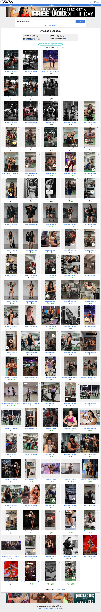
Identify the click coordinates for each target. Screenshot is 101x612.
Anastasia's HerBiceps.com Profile (50, 44)
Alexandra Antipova (40, 582)
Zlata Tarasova (18, 556)
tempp (64, 38)
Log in (92, 2)
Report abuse (58, 609)
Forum (91, 5)
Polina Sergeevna (46, 71)
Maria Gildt (76, 377)
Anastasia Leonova (11, 71)
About (40, 609)
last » (63, 47)
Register (98, 2)
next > (58, 47)
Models (51, 5)
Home (10, 5)
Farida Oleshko (78, 148)
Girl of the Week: (28, 39)
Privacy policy (48, 609)
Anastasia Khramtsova (8, 403)
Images (30, 5)
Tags (71, 5)
